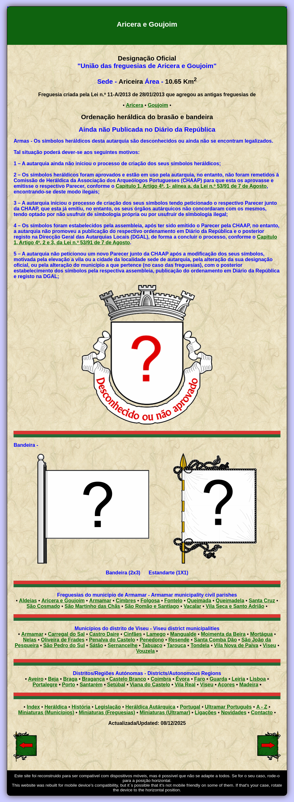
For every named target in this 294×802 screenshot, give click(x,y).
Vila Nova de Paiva (236, 645)
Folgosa (150, 600)
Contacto (262, 712)
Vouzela (145, 651)
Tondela (199, 645)
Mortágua (261, 634)
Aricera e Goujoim (63, 600)
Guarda (218, 679)
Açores (226, 684)
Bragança (93, 679)
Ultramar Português (228, 707)
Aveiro (35, 679)
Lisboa (258, 679)
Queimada (199, 600)
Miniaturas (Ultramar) (165, 712)
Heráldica (56, 707)
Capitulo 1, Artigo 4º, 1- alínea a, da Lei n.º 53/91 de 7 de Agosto (191, 186)
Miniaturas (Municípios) (46, 712)
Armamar (100, 600)
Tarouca (176, 645)
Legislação (108, 707)
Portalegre (45, 684)
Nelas (29, 639)
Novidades (233, 712)
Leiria (238, 679)
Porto (68, 684)
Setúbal (116, 684)
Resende (179, 639)
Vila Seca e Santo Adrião (235, 606)
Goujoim (158, 105)
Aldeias (28, 600)
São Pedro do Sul (64, 645)
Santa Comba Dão (215, 639)
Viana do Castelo (150, 684)
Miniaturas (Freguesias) (107, 712)
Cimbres (126, 600)
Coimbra (161, 679)
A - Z (261, 707)
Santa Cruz (262, 600)
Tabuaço (152, 645)
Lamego (155, 634)
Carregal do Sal (66, 634)
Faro (199, 679)
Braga (70, 679)
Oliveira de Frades (63, 639)
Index (33, 707)
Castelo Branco (127, 679)
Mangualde (183, 634)
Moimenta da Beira (223, 634)
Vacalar (192, 606)
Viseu (269, 645)
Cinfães (133, 634)
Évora (183, 679)
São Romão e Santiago (152, 606)
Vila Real (185, 684)
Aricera (134, 105)
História (81, 707)
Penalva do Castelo (112, 639)
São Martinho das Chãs (92, 606)
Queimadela (230, 600)
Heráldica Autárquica (150, 707)
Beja (53, 679)
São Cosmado (43, 606)
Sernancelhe (122, 645)
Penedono (152, 639)
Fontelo (173, 600)
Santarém (91, 684)
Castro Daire (104, 634)
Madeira (248, 684)
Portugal (190, 707)
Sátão (96, 645)
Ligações (205, 712)
